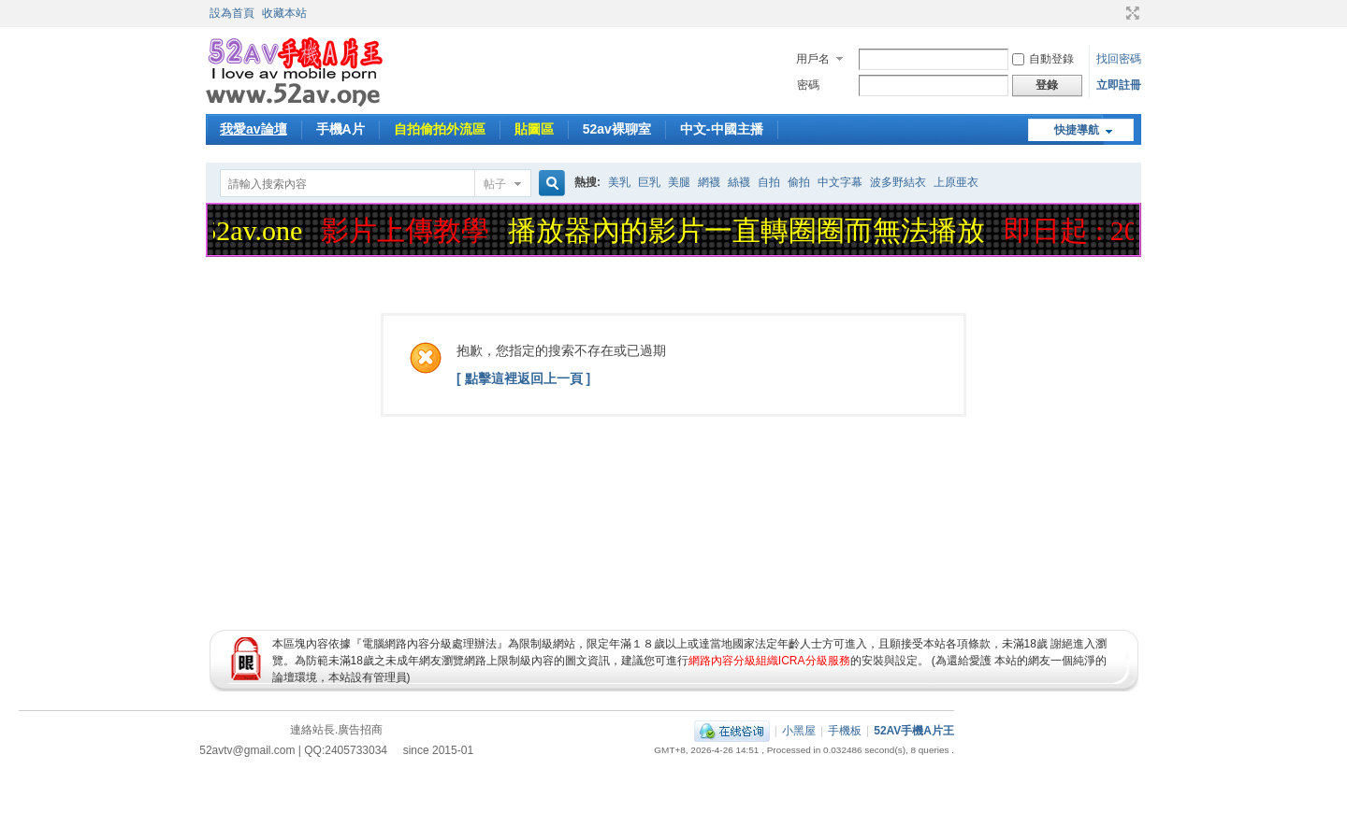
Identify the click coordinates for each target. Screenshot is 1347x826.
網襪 (709, 182)
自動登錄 (1043, 58)
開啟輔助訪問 (1115, 13)
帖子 (495, 184)
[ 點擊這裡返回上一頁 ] (523, 378)
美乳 (619, 182)
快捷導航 (1076, 129)
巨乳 (649, 182)
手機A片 (340, 128)
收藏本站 (284, 13)
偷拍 (799, 182)
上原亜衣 (956, 182)
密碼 (808, 85)
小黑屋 (799, 730)
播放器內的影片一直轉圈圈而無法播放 (750, 230)
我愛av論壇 (253, 128)
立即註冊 (1118, 85)
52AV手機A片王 (914, 730)
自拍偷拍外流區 (439, 128)
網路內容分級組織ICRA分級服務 (769, 660)
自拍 (769, 182)
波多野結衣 (898, 182)
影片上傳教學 (409, 230)
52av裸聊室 (617, 128)
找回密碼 (1118, 58)
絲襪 (739, 182)
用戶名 (813, 58)
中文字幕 (840, 182)
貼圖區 (534, 128)
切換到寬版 (1130, 13)
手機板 (845, 730)
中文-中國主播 (721, 128)
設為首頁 (232, 13)
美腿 (679, 182)
